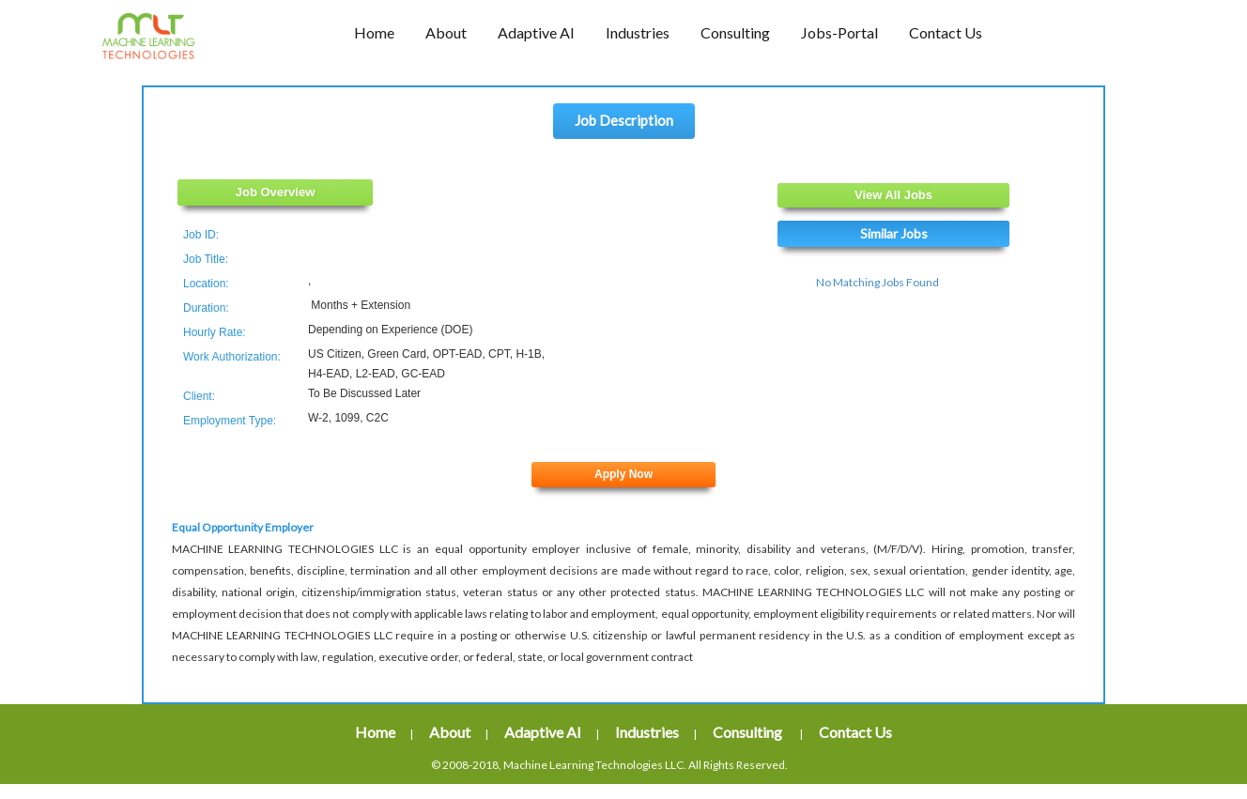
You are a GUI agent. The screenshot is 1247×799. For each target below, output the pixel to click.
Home (375, 732)
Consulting (749, 732)
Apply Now (623, 474)
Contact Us (855, 732)
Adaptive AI (542, 732)
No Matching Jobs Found (877, 282)
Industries (647, 732)
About (449, 732)
